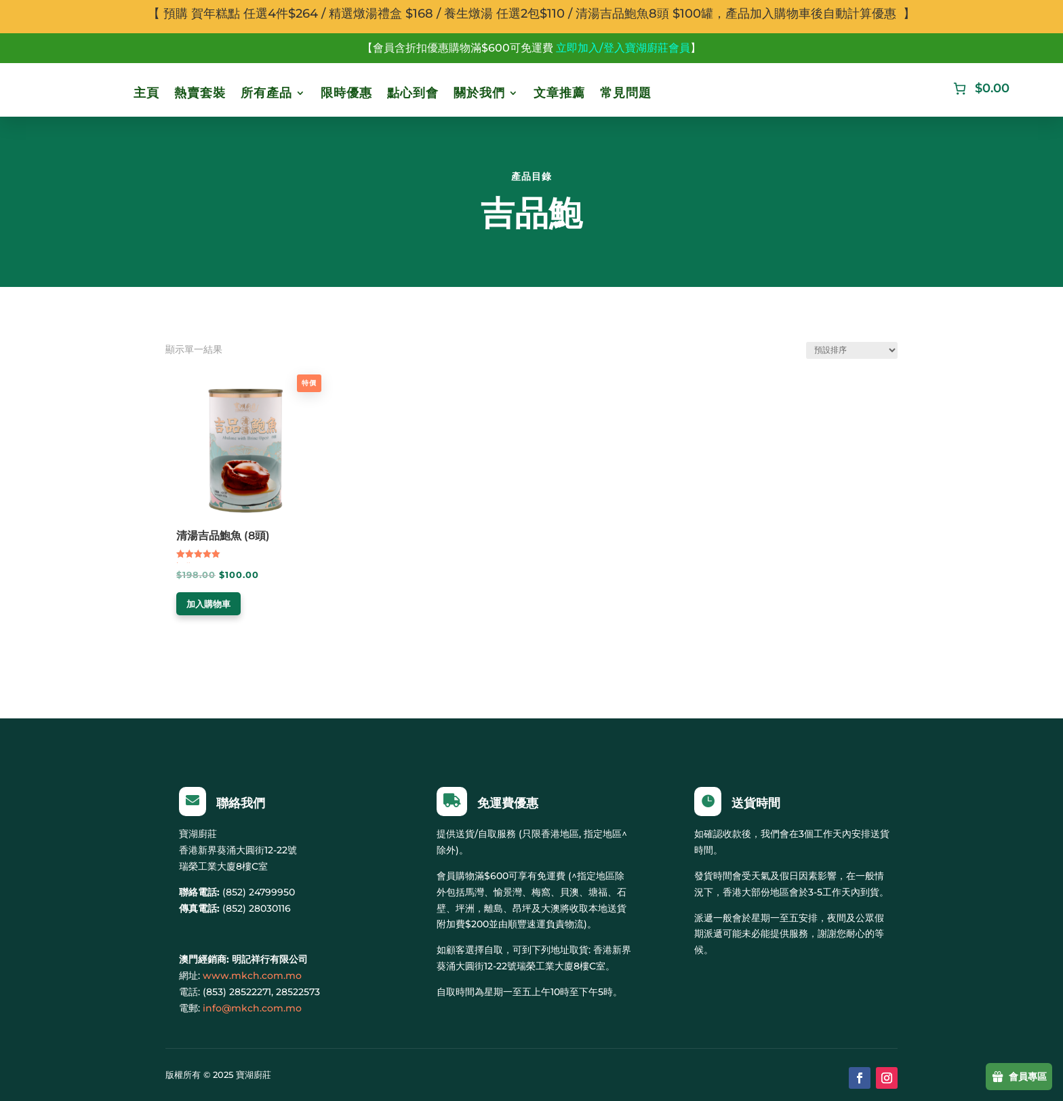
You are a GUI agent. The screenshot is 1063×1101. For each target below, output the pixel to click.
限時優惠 (346, 92)
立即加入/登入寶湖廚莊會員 (623, 47)
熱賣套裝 (200, 92)
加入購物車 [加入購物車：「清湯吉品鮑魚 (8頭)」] (208, 603)
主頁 (146, 92)
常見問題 (625, 92)
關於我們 (479, 92)
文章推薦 (559, 92)
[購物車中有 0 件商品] (980, 88)
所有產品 (266, 92)
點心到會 (413, 92)
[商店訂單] (852, 350)
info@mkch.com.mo (252, 1008)
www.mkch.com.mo (252, 975)
